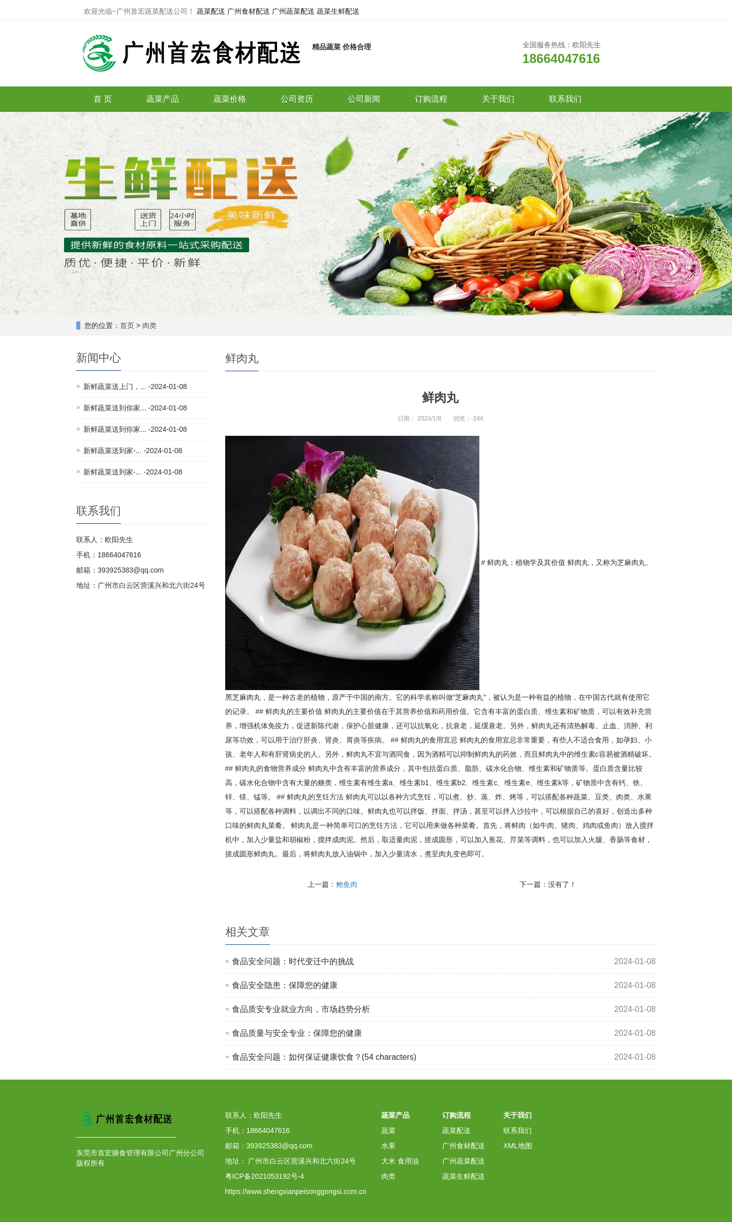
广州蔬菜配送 (293, 11)
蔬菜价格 (230, 99)
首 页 (103, 99)
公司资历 (297, 99)
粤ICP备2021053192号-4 (264, 1176)
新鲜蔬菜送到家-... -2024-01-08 (132, 450)
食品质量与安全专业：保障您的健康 (297, 1033)
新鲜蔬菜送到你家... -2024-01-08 (135, 408)
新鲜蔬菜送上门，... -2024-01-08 (135, 386)
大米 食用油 (400, 1161)
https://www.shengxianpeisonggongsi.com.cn (296, 1191)
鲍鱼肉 (346, 884)
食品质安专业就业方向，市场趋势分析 (301, 1009)
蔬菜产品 (162, 99)
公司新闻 (364, 99)
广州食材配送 (248, 11)
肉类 (149, 325)
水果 (388, 1146)
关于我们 (498, 99)
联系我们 (565, 99)
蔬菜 (388, 1130)
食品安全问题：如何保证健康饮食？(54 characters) (324, 1057)
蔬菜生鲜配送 (338, 11)
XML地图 (517, 1146)
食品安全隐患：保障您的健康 (285, 985)
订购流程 (431, 99)
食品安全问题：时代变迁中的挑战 (293, 961)
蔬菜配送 (211, 11)
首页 (127, 325)
